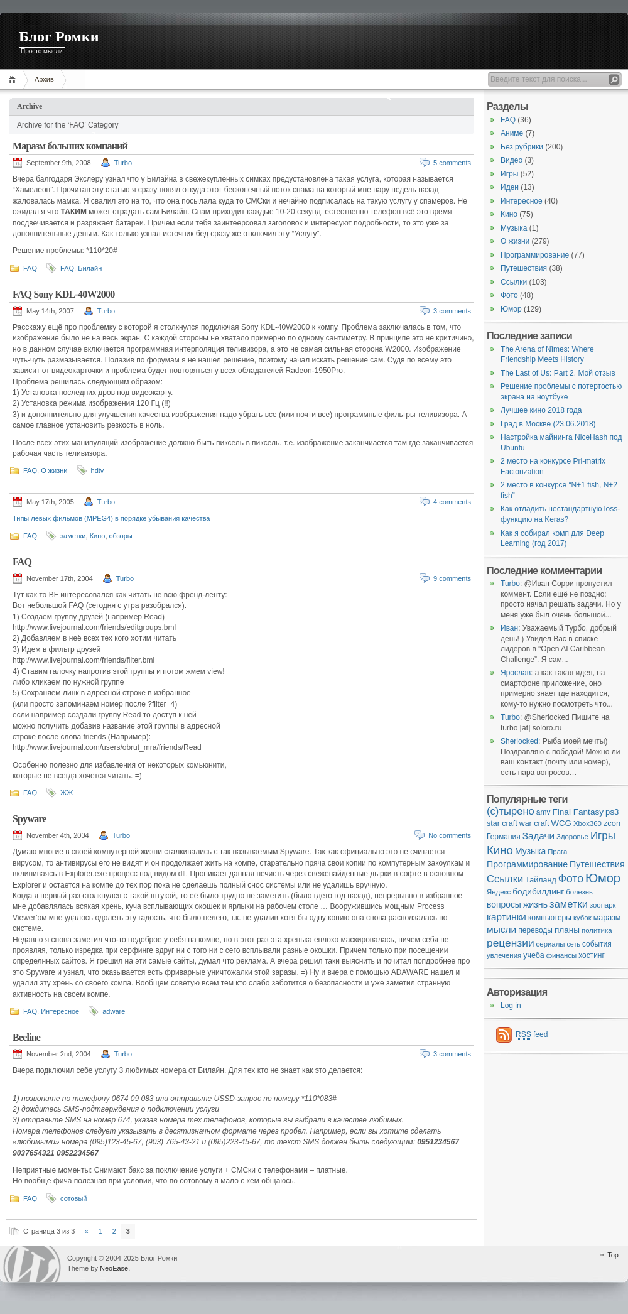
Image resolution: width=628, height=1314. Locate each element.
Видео (511, 160)
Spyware (29, 818)
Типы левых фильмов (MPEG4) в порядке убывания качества (111, 518)
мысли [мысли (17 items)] (501, 929)
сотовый (73, 1198)
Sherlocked (519, 741)
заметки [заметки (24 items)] (569, 904)
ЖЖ (66, 792)
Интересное (60, 1011)
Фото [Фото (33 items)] (570, 878)
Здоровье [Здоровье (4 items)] (572, 836)
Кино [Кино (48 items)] (500, 850)
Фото (509, 295)
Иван (509, 628)
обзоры (121, 536)
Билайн (90, 268)
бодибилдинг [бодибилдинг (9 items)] (538, 891)
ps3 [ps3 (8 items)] (612, 812)
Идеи (510, 187)
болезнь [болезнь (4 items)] (579, 892)
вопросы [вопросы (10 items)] (504, 904)
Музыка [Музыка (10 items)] (530, 851)
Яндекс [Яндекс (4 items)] (499, 892)
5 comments (452, 162)
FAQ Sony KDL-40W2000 (63, 294)
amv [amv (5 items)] (543, 812)
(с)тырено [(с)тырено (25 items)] (510, 811)
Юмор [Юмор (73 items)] (602, 878)
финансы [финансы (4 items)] (561, 955)
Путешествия (524, 268)
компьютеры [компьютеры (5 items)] (549, 917)
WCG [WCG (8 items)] (561, 823)
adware (113, 1011)
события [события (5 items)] (597, 944)
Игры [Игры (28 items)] (602, 836)
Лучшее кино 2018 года (541, 410)
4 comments (452, 502)
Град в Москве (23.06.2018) (548, 424)
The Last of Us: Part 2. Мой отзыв (558, 373)
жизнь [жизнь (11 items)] (535, 904)
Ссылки (514, 282)
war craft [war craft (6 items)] (534, 823)
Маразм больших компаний (70, 146)
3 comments (452, 311)
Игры (509, 174)
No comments (449, 835)
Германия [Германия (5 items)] (504, 836)
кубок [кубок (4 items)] (582, 917)
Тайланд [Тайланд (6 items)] (540, 880)
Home (14, 79)
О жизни (54, 470)
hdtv (97, 470)
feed (532, 1035)
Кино (98, 536)
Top (613, 1255)
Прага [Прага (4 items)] (557, 851)
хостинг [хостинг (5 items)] (591, 955)
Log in (511, 1005)
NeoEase (114, 1268)
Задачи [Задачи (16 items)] (538, 835)
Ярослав (516, 672)
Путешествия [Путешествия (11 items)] (597, 864)
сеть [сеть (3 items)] (573, 944)
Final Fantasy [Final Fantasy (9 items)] (578, 812)
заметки (72, 536)
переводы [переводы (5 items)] (535, 930)
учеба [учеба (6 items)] (533, 955)
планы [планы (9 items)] (567, 930)
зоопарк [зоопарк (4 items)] (603, 905)
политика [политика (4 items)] (597, 930)
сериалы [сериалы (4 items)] (550, 944)
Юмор (511, 309)
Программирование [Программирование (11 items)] (527, 864)
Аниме (512, 133)
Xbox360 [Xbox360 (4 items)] (587, 823)
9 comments (452, 578)
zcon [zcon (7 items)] (612, 823)
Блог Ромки (59, 36)
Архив (44, 79)
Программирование (535, 255)
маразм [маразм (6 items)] (607, 917)
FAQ (30, 268)
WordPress (32, 1264)
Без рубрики (522, 147)
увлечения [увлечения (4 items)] (504, 955)
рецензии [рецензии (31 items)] (510, 943)
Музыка (514, 228)
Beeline (26, 1037)
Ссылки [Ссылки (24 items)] (505, 879)
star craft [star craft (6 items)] (502, 823)
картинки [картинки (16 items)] (506, 916)
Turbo (123, 162)
